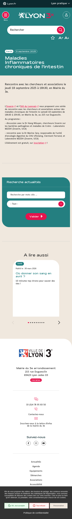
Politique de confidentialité (36, 513)
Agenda (36, 467)
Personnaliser (58, 506)
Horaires (36, 380)
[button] (53, 38)
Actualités (36, 462)
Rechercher (17, 30)
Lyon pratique (60, 3)
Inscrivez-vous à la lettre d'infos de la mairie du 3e (36, 425)
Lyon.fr (11, 4)
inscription (39, 143)
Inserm (10, 106)
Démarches (36, 476)
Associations (36, 480)
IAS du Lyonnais (28, 106)
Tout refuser (39, 505)
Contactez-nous (36, 415)
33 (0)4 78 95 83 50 (36, 405)
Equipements (36, 471)
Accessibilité (36, 485)
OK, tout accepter (16, 505)
